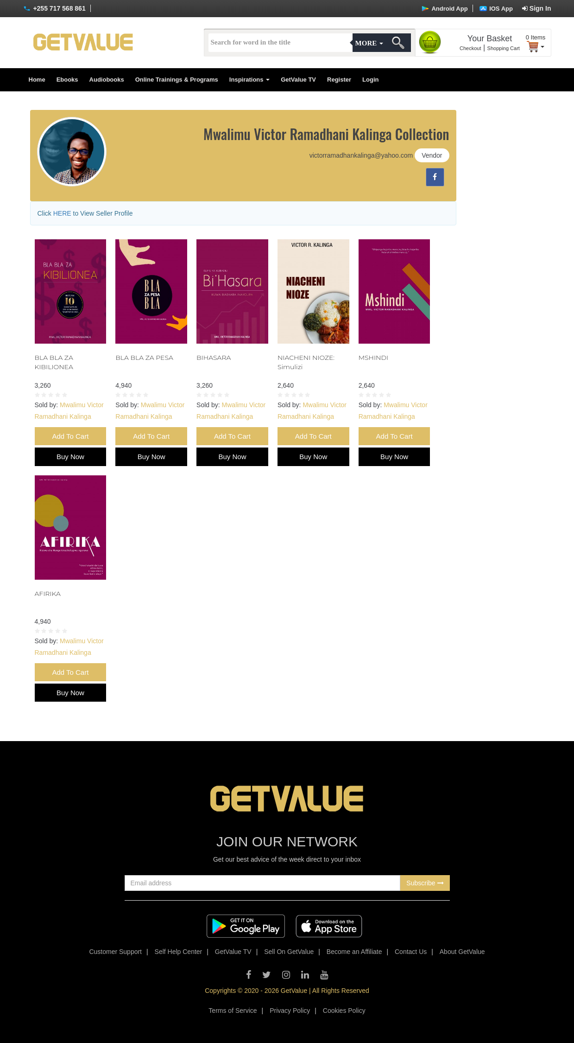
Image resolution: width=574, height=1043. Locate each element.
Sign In (536, 8)
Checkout (470, 48)
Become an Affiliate (354, 951)
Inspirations (249, 79)
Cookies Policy (344, 1010)
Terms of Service (232, 1010)
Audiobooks (106, 79)
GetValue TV (298, 79)
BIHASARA (213, 357)
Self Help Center (178, 951)
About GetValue (462, 951)
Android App (444, 8)
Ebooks (67, 79)
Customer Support (115, 951)
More (369, 43)
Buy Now (70, 457)
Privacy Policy (290, 1010)
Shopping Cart (503, 48)
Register (339, 79)
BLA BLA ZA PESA (144, 357)
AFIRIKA (48, 593)
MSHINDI (374, 357)
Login (370, 79)
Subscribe (424, 883)
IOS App (496, 8)
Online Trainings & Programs (176, 79)
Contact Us (411, 951)
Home (37, 79)
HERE (62, 213)
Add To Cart (70, 436)
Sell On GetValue (289, 951)
